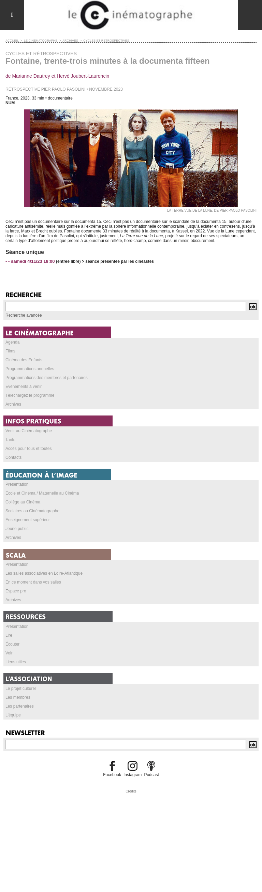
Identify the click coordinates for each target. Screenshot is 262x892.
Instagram (132, 774)
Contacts (13, 457)
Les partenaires (19, 706)
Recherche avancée (23, 315)
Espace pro (15, 591)
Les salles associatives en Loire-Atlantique (44, 573)
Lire (8, 635)
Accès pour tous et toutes (28, 448)
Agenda (12, 342)
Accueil (12, 40)
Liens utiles (15, 662)
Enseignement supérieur (27, 519)
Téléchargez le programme (29, 395)
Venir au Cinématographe (28, 430)
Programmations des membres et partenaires (46, 377)
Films (10, 351)
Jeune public (16, 528)
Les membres (17, 697)
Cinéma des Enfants (23, 360)
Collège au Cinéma (22, 502)
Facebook (112, 774)
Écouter (12, 644)
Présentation (16, 484)
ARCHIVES (70, 40)
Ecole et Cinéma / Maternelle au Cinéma (42, 493)
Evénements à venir (23, 386)
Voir (9, 653)
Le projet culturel (20, 688)
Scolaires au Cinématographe (32, 511)
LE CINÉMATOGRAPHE (40, 40)
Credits (131, 791)
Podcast (151, 774)
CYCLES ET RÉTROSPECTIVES (106, 40)
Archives (13, 404)
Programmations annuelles (29, 368)
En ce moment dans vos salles (33, 582)
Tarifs (10, 439)
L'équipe (13, 715)
